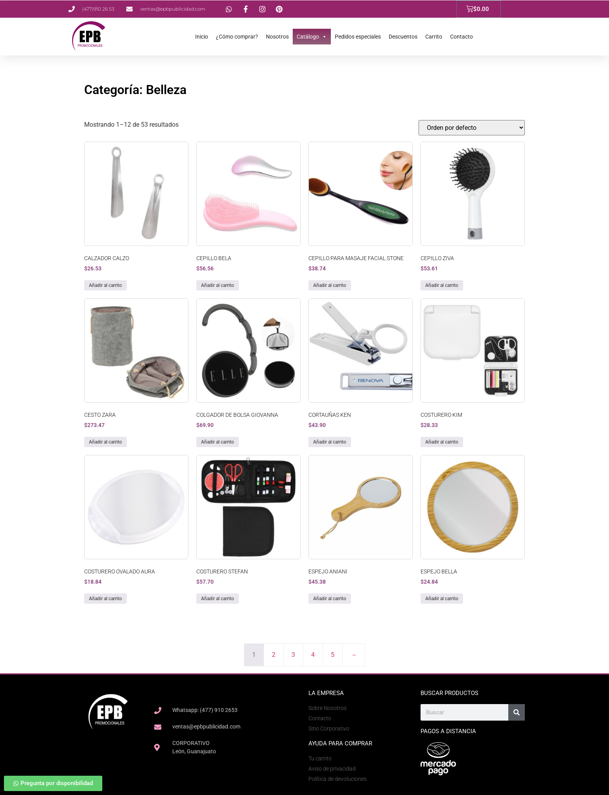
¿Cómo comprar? (237, 36)
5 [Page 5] (332, 654)
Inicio (201, 36)
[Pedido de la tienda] (472, 127)
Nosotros (277, 36)
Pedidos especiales (358, 36)
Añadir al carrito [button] (105, 285)
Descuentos (403, 36)
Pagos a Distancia (448, 731)
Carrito (433, 36)
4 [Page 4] (313, 654)
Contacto (461, 36)
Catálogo (312, 36)
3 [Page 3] (293, 654)
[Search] (516, 712)
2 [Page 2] (273, 654)
